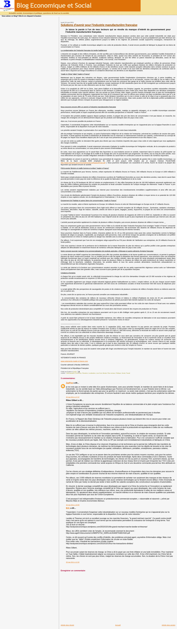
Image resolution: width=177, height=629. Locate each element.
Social (123, 373)
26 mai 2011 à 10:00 (72, 505)
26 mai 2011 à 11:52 (72, 562)
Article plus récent (67, 625)
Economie (78, 373)
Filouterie (85, 373)
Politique (118, 373)
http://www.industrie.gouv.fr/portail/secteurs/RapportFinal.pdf (83, 163)
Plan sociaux (111, 373)
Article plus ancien (168, 625)
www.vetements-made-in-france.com (74, 361)
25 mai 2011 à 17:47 (72, 397)
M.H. (68, 508)
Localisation (91, 373)
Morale (105, 373)
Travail (128, 373)
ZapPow (69, 383)
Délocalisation (70, 373)
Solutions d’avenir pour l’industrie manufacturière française (99, 25)
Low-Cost (99, 373)
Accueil (118, 625)
